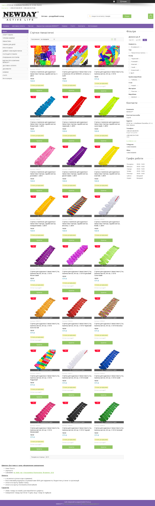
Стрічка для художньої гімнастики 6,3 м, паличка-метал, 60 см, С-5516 (109, 73)
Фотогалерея (92, 26)
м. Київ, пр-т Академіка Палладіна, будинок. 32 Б (34, 473)
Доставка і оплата (18, 26)
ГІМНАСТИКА (7, 41)
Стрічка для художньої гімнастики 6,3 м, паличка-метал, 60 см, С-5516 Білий (77, 377)
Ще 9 (132, 73)
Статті (73, 26)
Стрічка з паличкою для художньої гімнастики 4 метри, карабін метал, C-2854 (44, 74)
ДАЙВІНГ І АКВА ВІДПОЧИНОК (12, 51)
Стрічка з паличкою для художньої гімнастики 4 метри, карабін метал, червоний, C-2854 (75, 124)
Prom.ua (88, 502)
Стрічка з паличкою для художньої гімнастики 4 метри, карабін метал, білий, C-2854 (107, 224)
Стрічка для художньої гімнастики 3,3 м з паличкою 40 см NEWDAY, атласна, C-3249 (76, 74)
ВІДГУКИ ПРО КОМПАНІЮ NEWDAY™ (11, 61)
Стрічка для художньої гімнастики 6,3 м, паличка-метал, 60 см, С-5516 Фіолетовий (45, 273)
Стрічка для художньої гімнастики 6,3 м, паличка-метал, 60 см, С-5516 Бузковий (77, 272)
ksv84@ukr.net (131, 141)
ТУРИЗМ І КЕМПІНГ (9, 38)
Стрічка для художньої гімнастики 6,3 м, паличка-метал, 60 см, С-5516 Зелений (109, 429)
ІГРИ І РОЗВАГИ (8, 48)
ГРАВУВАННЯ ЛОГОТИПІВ (11, 57)
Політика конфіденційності (90, 504)
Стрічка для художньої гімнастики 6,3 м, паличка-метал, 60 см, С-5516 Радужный (45, 378)
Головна (6, 26)
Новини (64, 26)
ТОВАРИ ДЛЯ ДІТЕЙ (9, 44)
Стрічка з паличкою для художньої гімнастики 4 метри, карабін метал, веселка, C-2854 (75, 224)
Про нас (30, 26)
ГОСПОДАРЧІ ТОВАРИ (10, 54)
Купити (39, 90)
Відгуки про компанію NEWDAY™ (48, 26)
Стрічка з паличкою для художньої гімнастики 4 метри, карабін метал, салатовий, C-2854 (107, 124)
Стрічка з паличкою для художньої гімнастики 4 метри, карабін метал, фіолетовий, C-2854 (75, 174)
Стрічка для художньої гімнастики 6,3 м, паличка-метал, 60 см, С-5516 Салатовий (109, 273)
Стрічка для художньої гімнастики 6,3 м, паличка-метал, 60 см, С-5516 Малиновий (45, 430)
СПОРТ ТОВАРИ (8, 35)
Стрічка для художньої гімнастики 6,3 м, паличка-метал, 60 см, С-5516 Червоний (77, 325)
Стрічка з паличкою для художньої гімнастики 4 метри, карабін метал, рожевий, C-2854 (43, 174)
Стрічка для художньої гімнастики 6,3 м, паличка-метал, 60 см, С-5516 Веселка (109, 325)
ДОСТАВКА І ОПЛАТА (9, 66)
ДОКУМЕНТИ (7, 69)
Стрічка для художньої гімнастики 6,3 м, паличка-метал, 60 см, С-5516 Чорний (77, 429)
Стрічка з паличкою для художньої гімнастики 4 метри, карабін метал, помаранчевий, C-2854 (43, 224)
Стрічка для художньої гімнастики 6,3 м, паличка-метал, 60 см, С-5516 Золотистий (45, 326)
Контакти (81, 26)
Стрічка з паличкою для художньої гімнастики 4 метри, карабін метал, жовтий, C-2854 (107, 174)
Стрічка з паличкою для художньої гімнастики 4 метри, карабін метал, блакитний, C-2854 (43, 124)
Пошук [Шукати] (127, 16)
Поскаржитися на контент (72, 504)
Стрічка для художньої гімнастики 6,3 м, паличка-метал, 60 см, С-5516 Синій (109, 377)
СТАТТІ (5, 75)
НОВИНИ (6, 72)
